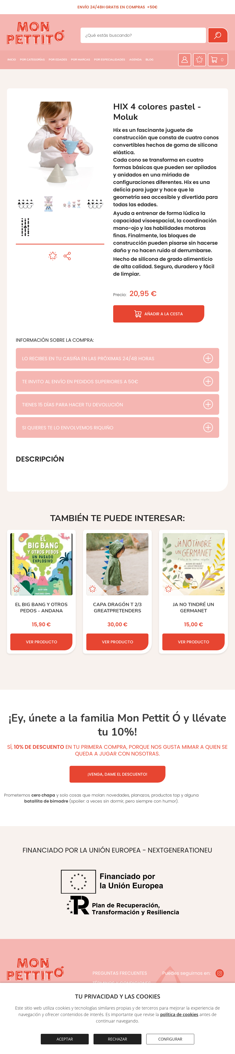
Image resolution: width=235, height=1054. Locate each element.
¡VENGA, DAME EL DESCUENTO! (117, 774)
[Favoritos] (199, 59)
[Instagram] (219, 973)
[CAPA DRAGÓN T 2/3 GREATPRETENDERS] (117, 592)
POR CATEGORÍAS (32, 59)
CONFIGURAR (170, 1039)
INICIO (11, 59)
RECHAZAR (117, 1039)
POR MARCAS (80, 59)
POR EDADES (58, 59)
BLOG (149, 59)
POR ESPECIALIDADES (109, 59)
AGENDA (135, 59)
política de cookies (179, 1014)
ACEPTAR (65, 1039)
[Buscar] (218, 35)
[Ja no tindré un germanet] (193, 592)
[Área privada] (184, 59)
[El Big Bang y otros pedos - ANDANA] (41, 592)
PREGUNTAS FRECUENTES (120, 973)
